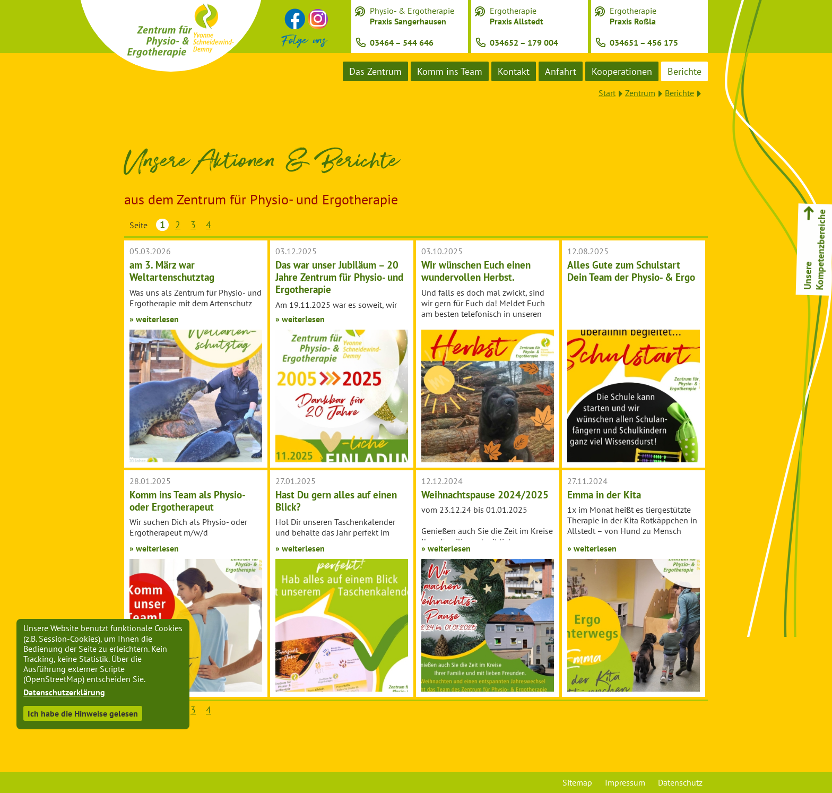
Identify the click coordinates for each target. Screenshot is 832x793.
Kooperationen (622, 71)
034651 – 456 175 (644, 42)
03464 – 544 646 (402, 42)
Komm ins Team (449, 71)
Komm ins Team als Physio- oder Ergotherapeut (187, 500)
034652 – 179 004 (524, 42)
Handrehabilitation (790, 356)
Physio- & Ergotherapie (412, 16)
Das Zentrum (375, 71)
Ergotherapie (516, 16)
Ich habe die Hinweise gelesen (83, 713)
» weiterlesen (154, 319)
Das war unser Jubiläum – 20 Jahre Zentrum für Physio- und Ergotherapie (339, 277)
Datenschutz (680, 782)
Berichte (684, 71)
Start (607, 93)
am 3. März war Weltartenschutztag (171, 270)
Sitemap (577, 782)
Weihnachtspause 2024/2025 (485, 494)
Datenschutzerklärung (64, 692)
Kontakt (514, 71)
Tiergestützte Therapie (789, 425)
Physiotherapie (789, 325)
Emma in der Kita (604, 494)
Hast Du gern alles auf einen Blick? (336, 500)
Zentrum (640, 93)
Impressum (625, 782)
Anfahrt (560, 71)
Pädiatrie (789, 388)
